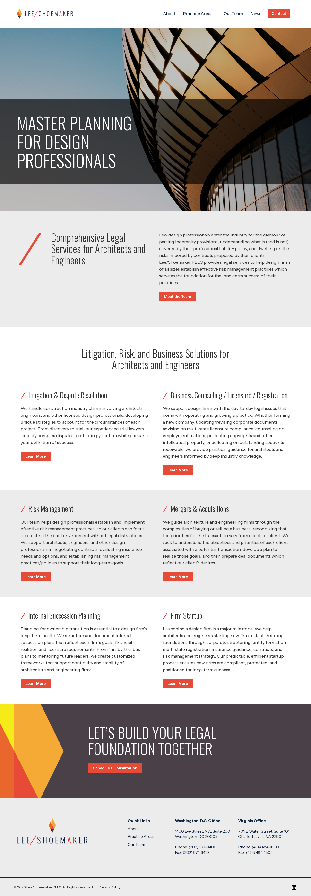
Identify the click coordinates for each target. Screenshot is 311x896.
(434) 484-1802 (259, 852)
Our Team (233, 13)
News (256, 13)
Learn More (36, 456)
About (169, 13)
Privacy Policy (109, 887)
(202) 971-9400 (202, 846)
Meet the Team (177, 296)
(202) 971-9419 (196, 852)
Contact (279, 13)
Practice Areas (199, 13)
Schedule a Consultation (115, 768)
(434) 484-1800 (265, 846)
